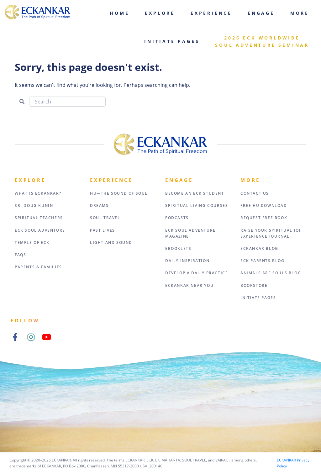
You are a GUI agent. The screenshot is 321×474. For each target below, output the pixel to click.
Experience (211, 13)
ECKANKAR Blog (259, 248)
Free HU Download (263, 205)
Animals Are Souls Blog (270, 273)
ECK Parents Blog (262, 260)
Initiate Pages (171, 41)
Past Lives (102, 230)
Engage (261, 13)
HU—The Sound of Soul (119, 193)
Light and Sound (111, 242)
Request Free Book (263, 217)
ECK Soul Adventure (40, 230)
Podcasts (177, 217)
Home (119, 13)
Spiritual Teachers (39, 217)
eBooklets (178, 248)
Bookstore (253, 285)
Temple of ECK (32, 242)
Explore (160, 13)
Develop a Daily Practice (196, 273)
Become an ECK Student (194, 193)
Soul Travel (105, 217)
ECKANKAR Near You (189, 285)
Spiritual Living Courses (196, 205)
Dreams (99, 205)
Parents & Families (38, 267)
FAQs (20, 254)
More (299, 13)
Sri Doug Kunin (34, 205)
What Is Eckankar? (38, 193)
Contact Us (254, 193)
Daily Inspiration (187, 260)
